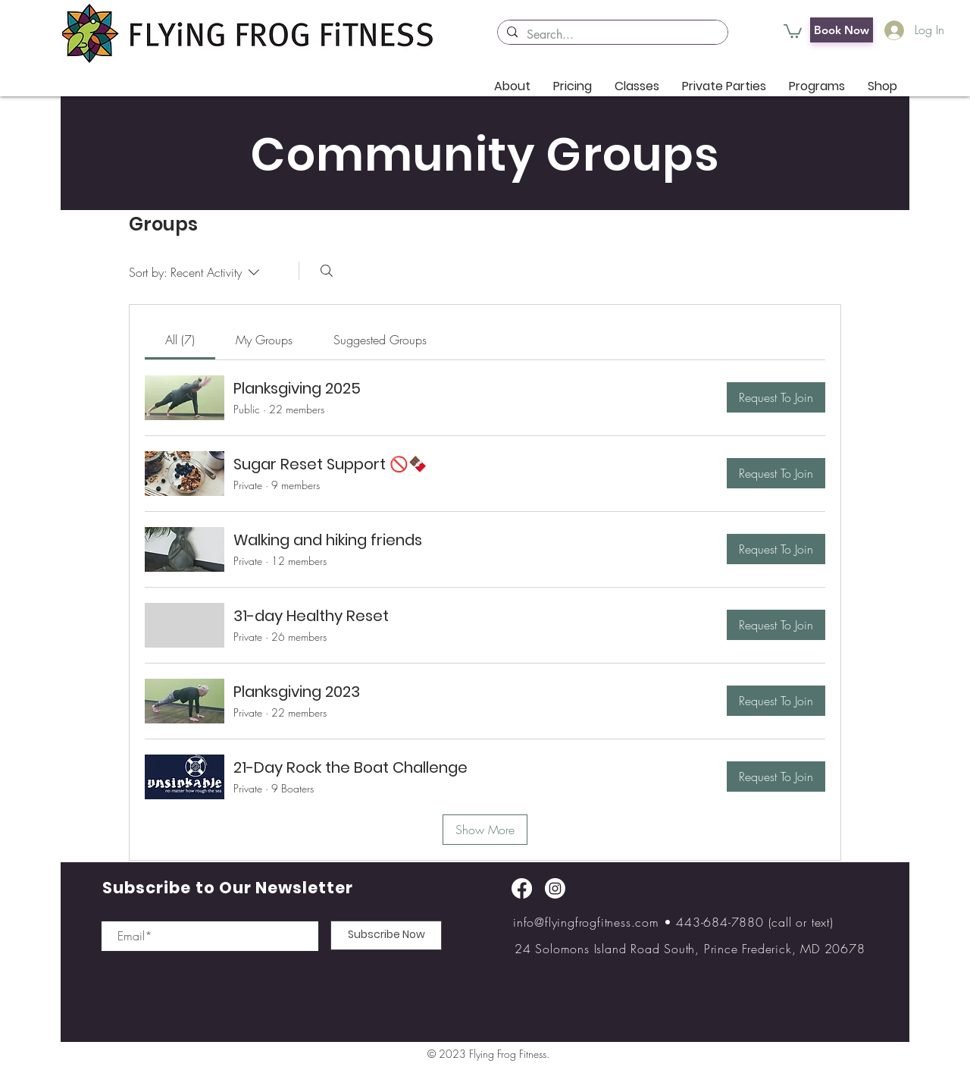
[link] (180, 339)
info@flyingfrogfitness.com (586, 922)
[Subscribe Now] (386, 935)
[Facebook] (522, 888)
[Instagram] (555, 888)
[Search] (327, 271)
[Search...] (611, 34)
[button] (793, 30)
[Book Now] (841, 29)
